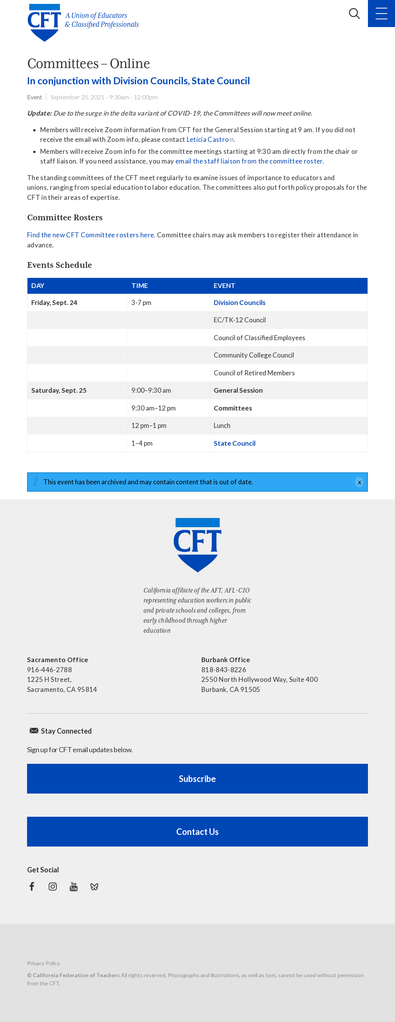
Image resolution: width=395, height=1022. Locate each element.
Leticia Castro (208, 139)
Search (354, 13)
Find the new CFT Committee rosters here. (92, 235)
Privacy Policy (43, 963)
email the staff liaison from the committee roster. (249, 161)
